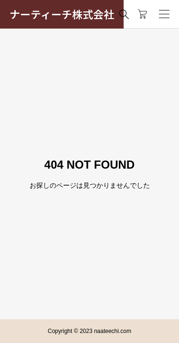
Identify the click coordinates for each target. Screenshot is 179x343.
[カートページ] (142, 14)
